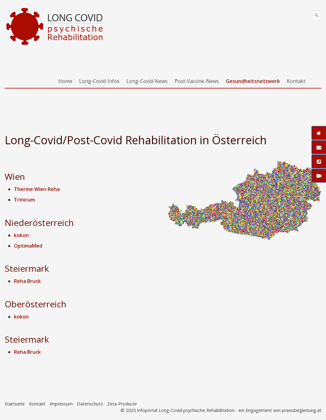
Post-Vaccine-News (197, 81)
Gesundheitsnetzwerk (253, 81)
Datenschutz (90, 404)
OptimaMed (28, 245)
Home (65, 81)
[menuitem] (65, 81)
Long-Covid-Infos (99, 81)
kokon (21, 235)
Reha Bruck (27, 281)
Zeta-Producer (122, 404)
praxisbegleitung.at (301, 410)
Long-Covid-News (147, 81)
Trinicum (24, 199)
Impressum (61, 404)
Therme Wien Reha (37, 189)
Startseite (15, 404)
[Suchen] (316, 15)
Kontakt (296, 81)
